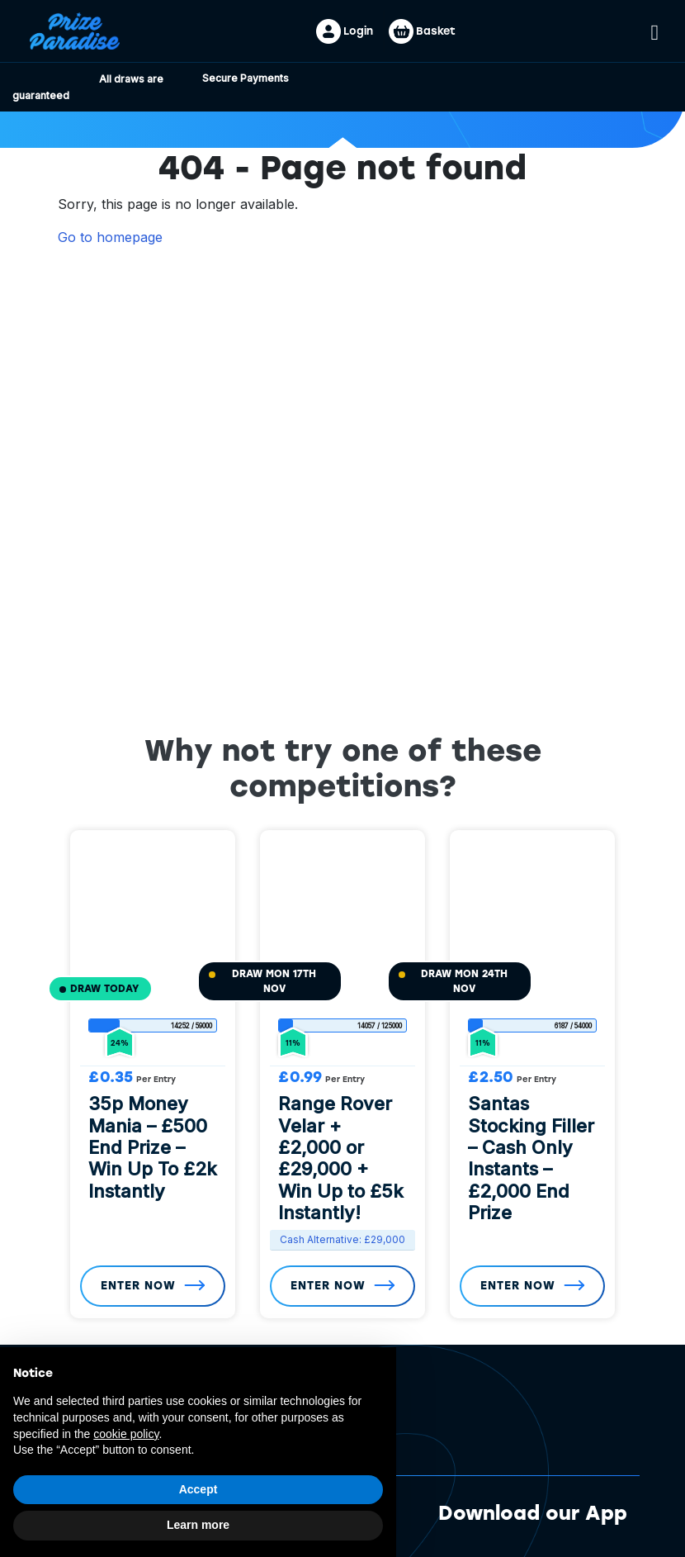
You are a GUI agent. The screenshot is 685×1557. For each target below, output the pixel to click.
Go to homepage (110, 237)
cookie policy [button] (125, 1434)
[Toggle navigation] (655, 30)
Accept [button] (198, 1489)
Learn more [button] (198, 1524)
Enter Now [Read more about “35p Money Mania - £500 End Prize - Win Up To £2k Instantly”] (139, 1286)
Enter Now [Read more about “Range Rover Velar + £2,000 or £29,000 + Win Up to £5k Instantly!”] (329, 1286)
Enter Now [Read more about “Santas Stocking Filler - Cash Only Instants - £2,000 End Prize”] (519, 1286)
